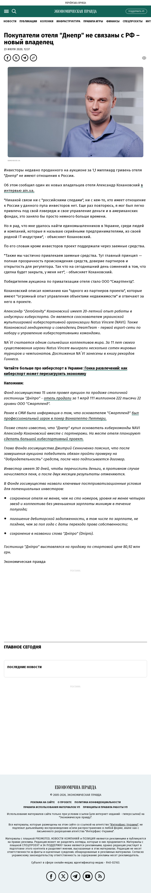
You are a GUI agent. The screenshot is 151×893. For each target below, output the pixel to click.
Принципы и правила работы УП (105, 807)
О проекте (65, 802)
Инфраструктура (68, 21)
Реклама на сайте (42, 802)
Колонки (46, 21)
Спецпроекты (133, 21)
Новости (10, 21)
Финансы (113, 21)
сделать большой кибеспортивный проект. (44, 439)
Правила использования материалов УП (51, 807)
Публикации (28, 21)
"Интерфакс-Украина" (124, 824)
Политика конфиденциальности (98, 802)
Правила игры (93, 21)
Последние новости (24, 667)
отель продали (57, 398)
